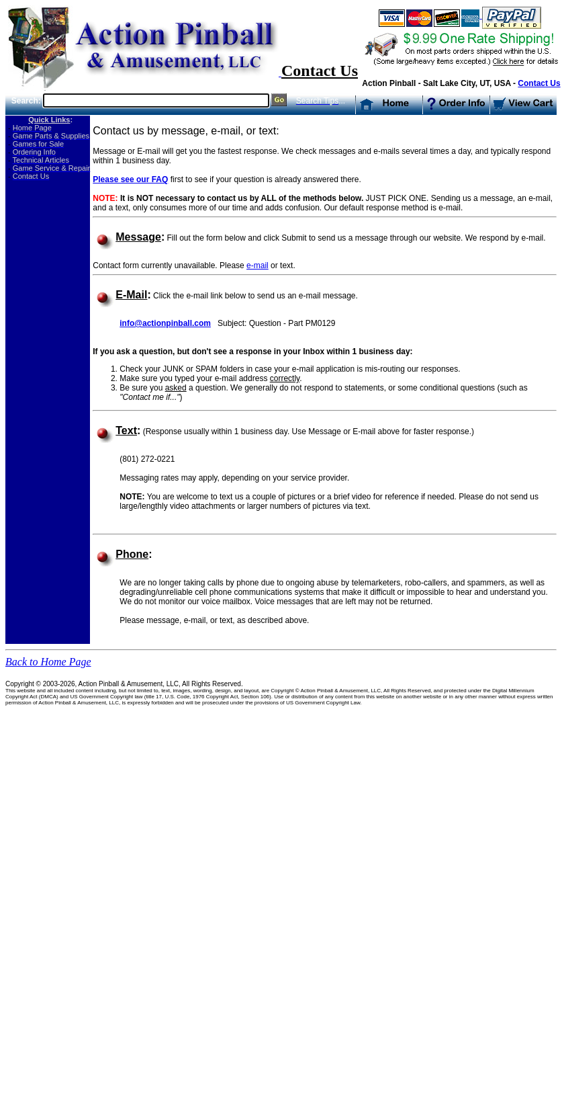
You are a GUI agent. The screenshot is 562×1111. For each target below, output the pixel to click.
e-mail (257, 265)
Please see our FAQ (130, 179)
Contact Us (539, 83)
